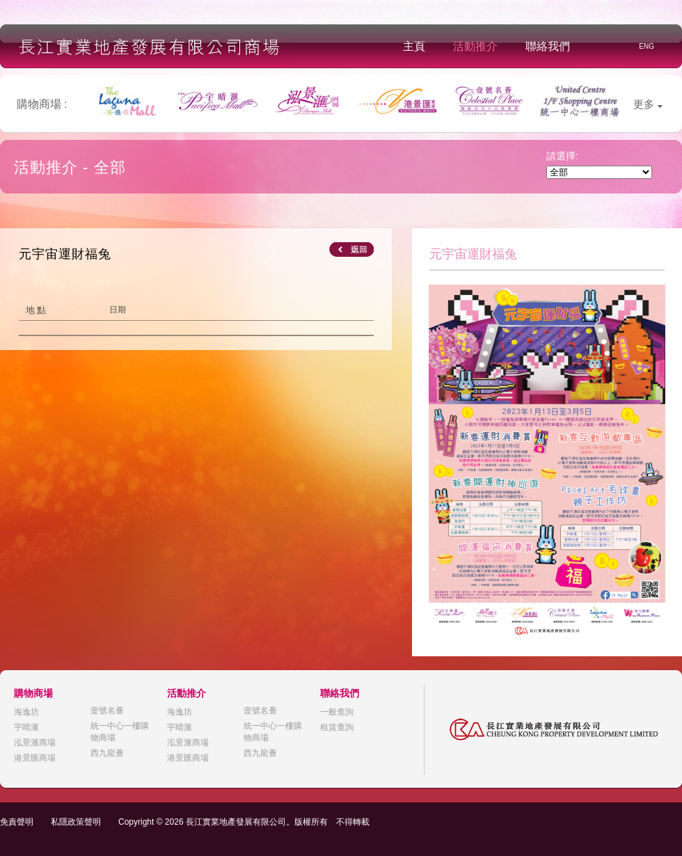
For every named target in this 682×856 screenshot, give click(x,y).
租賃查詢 (337, 727)
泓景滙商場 (35, 742)
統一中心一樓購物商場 (119, 732)
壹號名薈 (107, 710)
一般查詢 (337, 712)
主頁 (414, 46)
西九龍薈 (107, 753)
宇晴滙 (26, 727)
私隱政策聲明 (76, 822)
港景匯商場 (35, 758)
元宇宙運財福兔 (65, 254)
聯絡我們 (547, 46)
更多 (648, 104)
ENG (646, 46)
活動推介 (475, 46)
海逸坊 (26, 712)
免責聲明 (16, 822)
